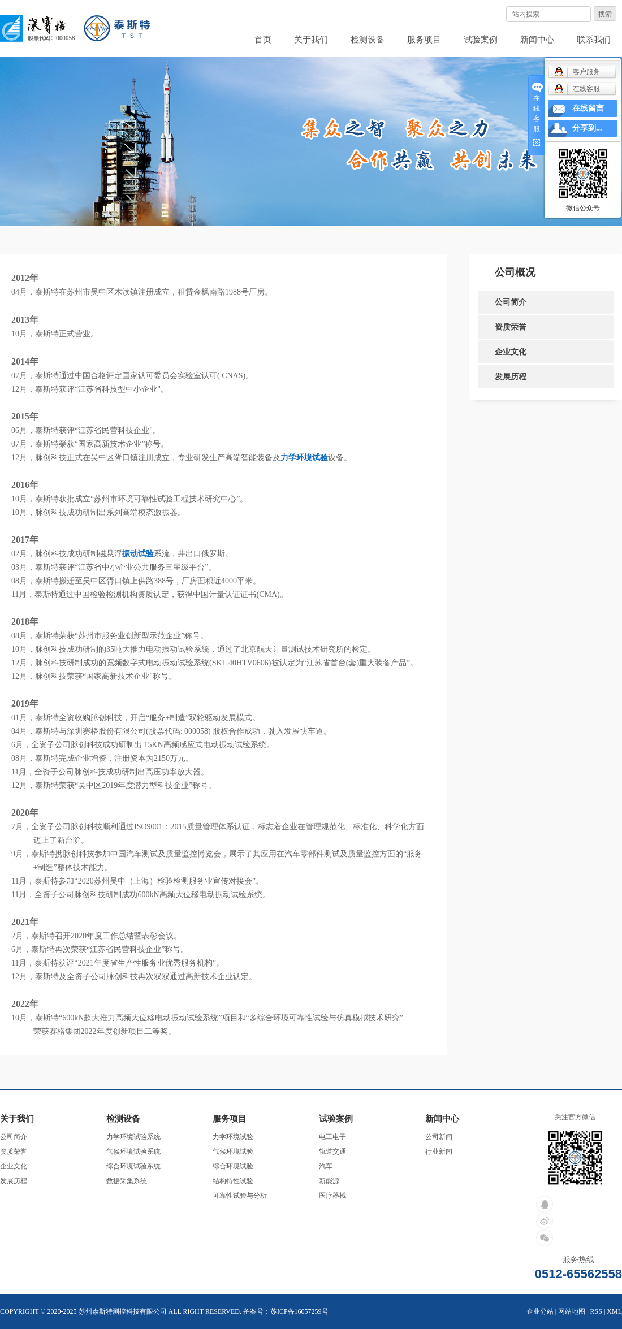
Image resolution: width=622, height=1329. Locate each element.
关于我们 (311, 39)
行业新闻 (438, 1151)
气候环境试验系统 (133, 1151)
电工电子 (332, 1137)
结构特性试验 (233, 1181)
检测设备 (368, 39)
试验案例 (481, 39)
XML (614, 1311)
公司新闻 (438, 1137)
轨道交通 (332, 1151)
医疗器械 (332, 1196)
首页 (262, 39)
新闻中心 (537, 39)
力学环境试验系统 (133, 1137)
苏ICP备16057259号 (299, 1311)
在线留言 (588, 108)
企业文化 (510, 351)
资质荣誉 (510, 326)
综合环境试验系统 (133, 1166)
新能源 (329, 1181)
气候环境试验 (233, 1151)
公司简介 (510, 301)
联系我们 (594, 39)
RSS (596, 1311)
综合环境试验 (233, 1166)
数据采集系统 (126, 1181)
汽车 (325, 1166)
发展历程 (510, 376)
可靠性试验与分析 (240, 1196)
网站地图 (571, 1311)
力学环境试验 (233, 1137)
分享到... (587, 128)
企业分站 (540, 1311)
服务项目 (424, 39)
